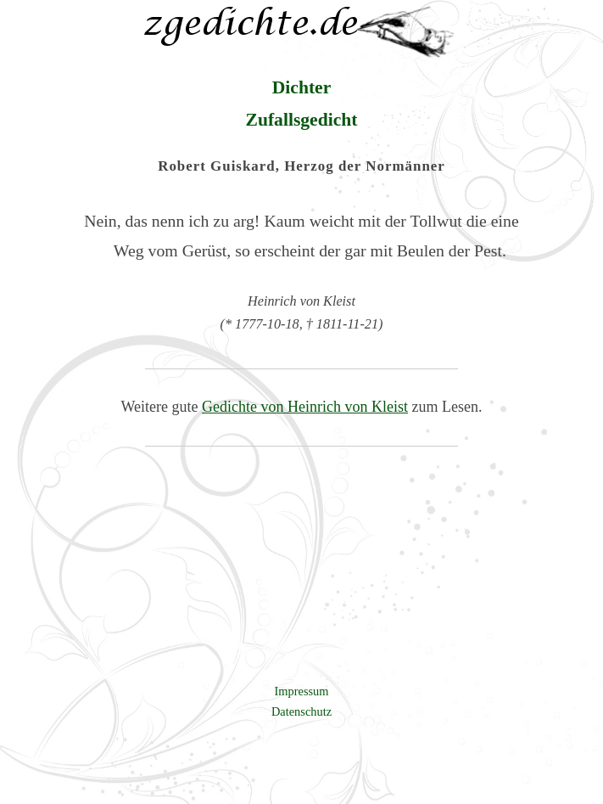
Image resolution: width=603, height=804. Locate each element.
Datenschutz (301, 711)
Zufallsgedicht (302, 120)
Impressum (302, 691)
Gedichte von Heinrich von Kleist (305, 406)
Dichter (302, 87)
